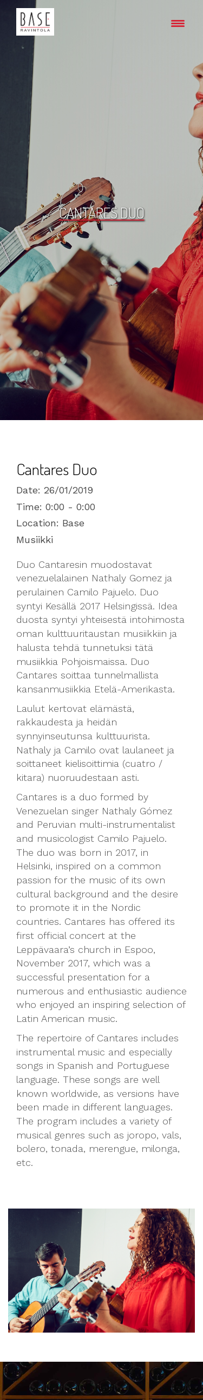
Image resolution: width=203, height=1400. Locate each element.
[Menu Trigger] (178, 23)
